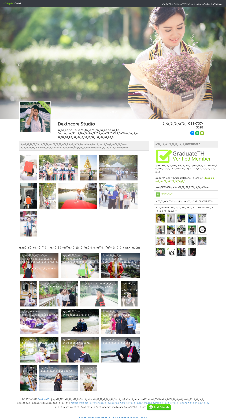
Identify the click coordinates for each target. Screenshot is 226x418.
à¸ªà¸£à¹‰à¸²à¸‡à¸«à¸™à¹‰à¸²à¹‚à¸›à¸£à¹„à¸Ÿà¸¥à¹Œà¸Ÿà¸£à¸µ (192, 4)
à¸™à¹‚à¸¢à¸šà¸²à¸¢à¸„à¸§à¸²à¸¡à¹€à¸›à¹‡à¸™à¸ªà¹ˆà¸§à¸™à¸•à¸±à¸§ (121, 402)
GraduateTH (44, 399)
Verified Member (79, 402)
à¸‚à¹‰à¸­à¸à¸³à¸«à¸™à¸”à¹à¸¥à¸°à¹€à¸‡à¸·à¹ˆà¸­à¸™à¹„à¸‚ (181, 402)
